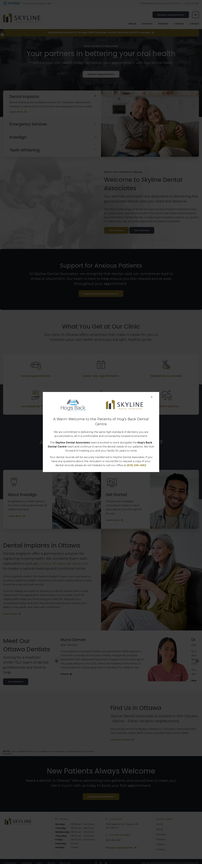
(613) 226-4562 (136, 465)
